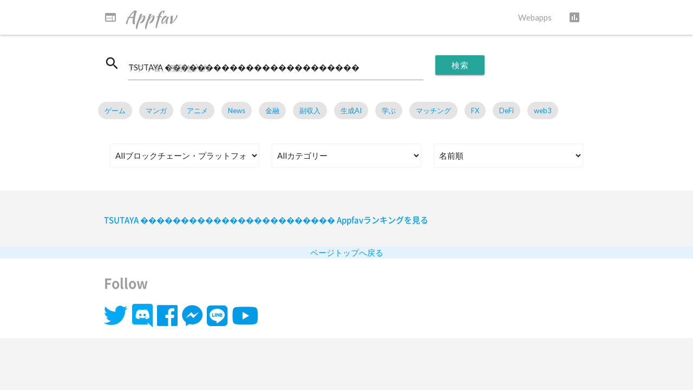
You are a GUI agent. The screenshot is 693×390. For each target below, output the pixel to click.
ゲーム (115, 110)
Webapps (535, 17)
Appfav (140, 17)
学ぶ (389, 110)
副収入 (310, 110)
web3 (543, 110)
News (236, 110)
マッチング (433, 110)
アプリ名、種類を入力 (169, 68)
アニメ (197, 110)
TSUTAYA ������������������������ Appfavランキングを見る (266, 220)
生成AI (351, 110)
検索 (460, 65)
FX (475, 110)
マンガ (156, 110)
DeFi (506, 110)
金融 (272, 110)
